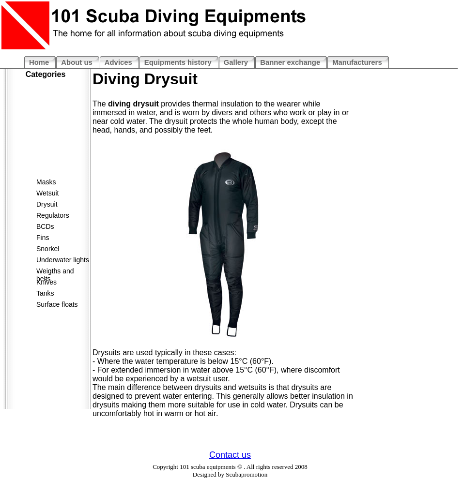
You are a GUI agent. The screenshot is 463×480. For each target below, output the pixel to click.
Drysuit (47, 204)
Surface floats (57, 304)
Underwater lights (62, 260)
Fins (42, 237)
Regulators (52, 215)
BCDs (45, 226)
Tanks (45, 293)
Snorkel (47, 249)
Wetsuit (47, 193)
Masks (46, 182)
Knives (46, 282)
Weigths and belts (55, 272)
